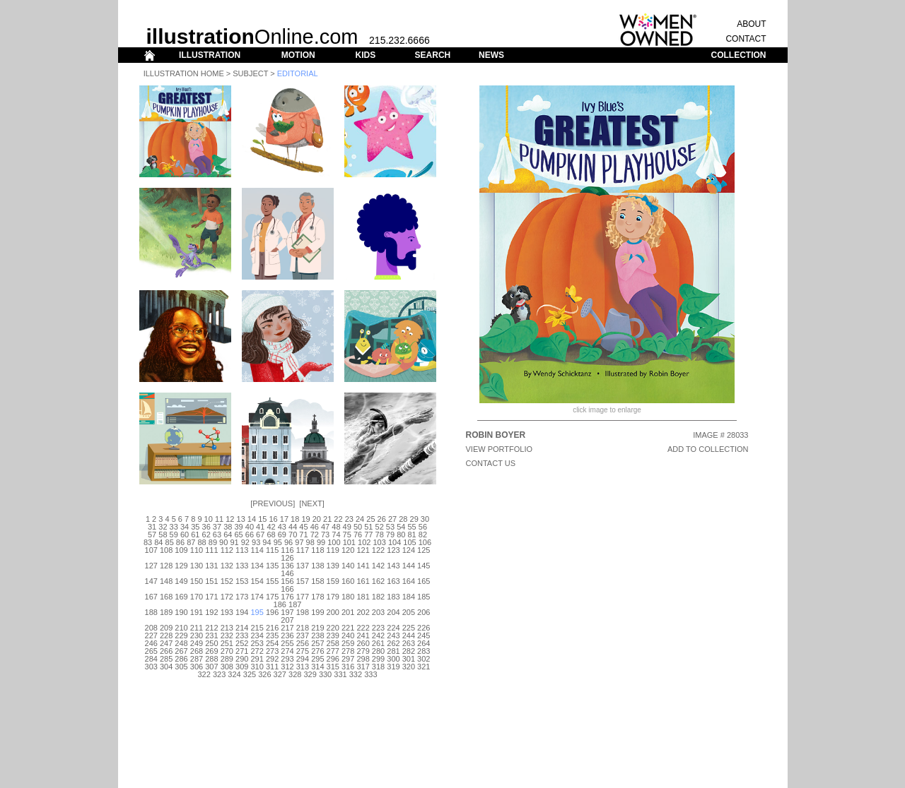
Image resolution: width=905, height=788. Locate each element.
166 (287, 589)
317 (362, 666)
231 (211, 635)
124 (408, 550)
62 (206, 534)
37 (217, 527)
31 (152, 527)
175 (272, 596)
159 (333, 581)
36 (206, 527)
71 (303, 534)
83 (148, 542)
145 (423, 565)
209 (166, 627)
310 (256, 666)
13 (241, 519)
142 (378, 565)
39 (238, 527)
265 (151, 651)
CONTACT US (491, 463)
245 (423, 635)
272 (256, 651)
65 (238, 534)
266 (166, 651)
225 (408, 627)
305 (181, 666)
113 (241, 550)
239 (333, 635)
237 (302, 635)
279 (362, 651)
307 (211, 666)
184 (408, 596)
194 (241, 612)
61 (195, 534)
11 (219, 519)
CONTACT (745, 39)
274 (287, 651)
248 (181, 643)
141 (362, 565)
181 (362, 596)
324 (234, 674)
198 (302, 612)
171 (211, 596)
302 (423, 659)
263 (408, 643)
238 (317, 635)
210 (181, 627)
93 (256, 542)
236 (287, 635)
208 (151, 627)
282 (408, 651)
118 (317, 550)
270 (227, 651)
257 (317, 643)
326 (264, 674)
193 (227, 612)
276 (317, 651)
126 (287, 558)
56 (423, 527)
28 (403, 519)
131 (211, 565)
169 (181, 596)
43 (282, 527)
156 (287, 581)
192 (211, 612)
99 (321, 542)
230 (196, 635)
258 (333, 643)
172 (227, 596)
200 (333, 612)
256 (302, 643)
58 (162, 534)
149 (181, 581)
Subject (250, 73)
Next (311, 503)
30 (425, 519)
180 (347, 596)
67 (260, 534)
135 (272, 565)
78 (379, 534)
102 (364, 542)
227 (151, 635)
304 (166, 666)
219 (317, 627)
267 (181, 651)
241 (362, 635)
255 (287, 643)
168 (166, 596)
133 (241, 565)
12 (230, 519)
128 (166, 565)
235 (272, 635)
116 (287, 550)
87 (191, 542)
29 (414, 519)
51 (368, 527)
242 (378, 635)
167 (151, 596)
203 (378, 612)
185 (423, 596)
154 (256, 581)
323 (219, 674)
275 (302, 651)
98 (310, 542)
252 (241, 643)
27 (392, 519)
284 (151, 659)
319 (393, 666)
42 (271, 527)
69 (282, 534)
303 (151, 666)
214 (241, 627)
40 (249, 527)
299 (378, 659)
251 (227, 643)
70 (292, 534)
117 (302, 550)
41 (260, 527)
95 (278, 542)
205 (408, 612)
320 (408, 666)
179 (333, 596)
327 (280, 674)
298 (362, 659)
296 (333, 659)
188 (151, 612)
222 (362, 627)
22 (338, 519)
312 (287, 666)
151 (211, 581)
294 (302, 659)
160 (347, 581)
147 (151, 581)
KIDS (365, 55)
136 (287, 565)
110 (196, 550)
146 (287, 573)
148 (166, 581)
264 (423, 643)
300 (393, 659)
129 (181, 565)
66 (249, 534)
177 (302, 596)
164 (408, 581)
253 (256, 643)
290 (241, 659)
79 (390, 534)
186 (280, 604)
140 (347, 565)
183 (393, 596)
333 (370, 674)
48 (336, 527)
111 (211, 550)
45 (303, 527)
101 (349, 542)
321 (423, 666)
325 (249, 674)
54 (401, 527)
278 (347, 651)
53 (390, 527)
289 (227, 659)
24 (360, 519)
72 (314, 534)
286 (181, 659)
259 (347, 643)
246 (151, 643)
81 (411, 534)
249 (196, 643)
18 (295, 519)
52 (379, 527)
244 (408, 635)
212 (211, 627)
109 (181, 550)
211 (196, 627)
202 (362, 612)
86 (180, 542)
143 (393, 565)
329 (309, 674)
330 (325, 674)
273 (272, 651)
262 (393, 643)
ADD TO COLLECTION (708, 449)
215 (256, 627)
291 (256, 659)
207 (287, 620)
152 (227, 581)
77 (368, 534)
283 (423, 651)
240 (347, 635)
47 (325, 527)
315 (333, 666)
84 (158, 542)
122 (378, 550)
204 (393, 612)
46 (314, 527)
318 (378, 666)
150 (196, 581)
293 (287, 659)
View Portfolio (499, 449)
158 (317, 581)
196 (272, 612)
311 (272, 666)
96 (288, 542)
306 (196, 666)
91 (234, 542)
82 (423, 534)
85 (169, 542)
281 (393, 651)
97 (299, 542)
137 (302, 565)
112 (227, 550)
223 (378, 627)
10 (208, 519)
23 (349, 519)
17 (284, 519)
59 (174, 534)
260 (362, 643)
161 (362, 581)
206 (423, 612)
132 (227, 565)
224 (393, 627)
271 (241, 651)
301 (408, 659)
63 (217, 534)
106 (425, 542)
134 (256, 565)
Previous (272, 503)
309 (241, 666)
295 (317, 659)
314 (317, 666)
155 (272, 581)
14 (251, 519)
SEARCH (433, 55)
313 (302, 666)
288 (211, 659)
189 (166, 612)
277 (333, 651)
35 (195, 527)
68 (271, 534)
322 (204, 674)
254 (272, 643)
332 (355, 674)
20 (317, 519)
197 (287, 612)
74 (336, 534)
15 (262, 519)
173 (241, 596)
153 (241, 581)
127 (151, 565)
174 (256, 596)
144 (408, 565)
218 (302, 627)
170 (196, 596)
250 (211, 643)
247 (166, 643)
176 (287, 596)
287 (196, 659)
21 (327, 519)
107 (151, 550)
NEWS (491, 55)
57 (152, 534)
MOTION (298, 55)
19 (305, 519)
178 (317, 596)
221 (347, 627)
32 (162, 527)
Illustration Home (184, 73)
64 (227, 534)
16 (273, 519)
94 (266, 542)
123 (393, 550)
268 (196, 651)
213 (227, 627)
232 (227, 635)
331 (340, 674)
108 (166, 550)
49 (347, 527)
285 (166, 659)
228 (166, 635)
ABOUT (751, 24)
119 (333, 550)
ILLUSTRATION (209, 55)
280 (378, 651)
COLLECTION (738, 55)
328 (294, 674)
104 (394, 542)
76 (358, 534)
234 (256, 635)
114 (256, 550)
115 (272, 550)
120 (347, 550)
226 (423, 627)
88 (201, 542)
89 (213, 542)
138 (317, 565)
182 (378, 596)
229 (181, 635)
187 (294, 604)
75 (347, 534)
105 (409, 542)
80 (401, 534)
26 (382, 519)
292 (272, 659)
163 (393, 581)
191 (196, 612)
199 (317, 612)
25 (370, 519)
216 (272, 627)
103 (379, 542)
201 (347, 612)
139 (333, 565)
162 (378, 581)
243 (393, 635)
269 (211, 651)
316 (347, 666)
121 (362, 550)
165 (423, 581)
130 (196, 565)
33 (174, 527)
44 (292, 527)
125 (423, 550)
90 (223, 542)
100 (333, 542)
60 (184, 534)
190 (181, 612)
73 (325, 534)
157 (302, 581)
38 (227, 527)
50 (358, 527)
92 (245, 542)
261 (378, 643)
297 (347, 659)
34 (184, 527)
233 (241, 635)
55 (411, 527)
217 (287, 627)
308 (227, 666)
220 (333, 627)
